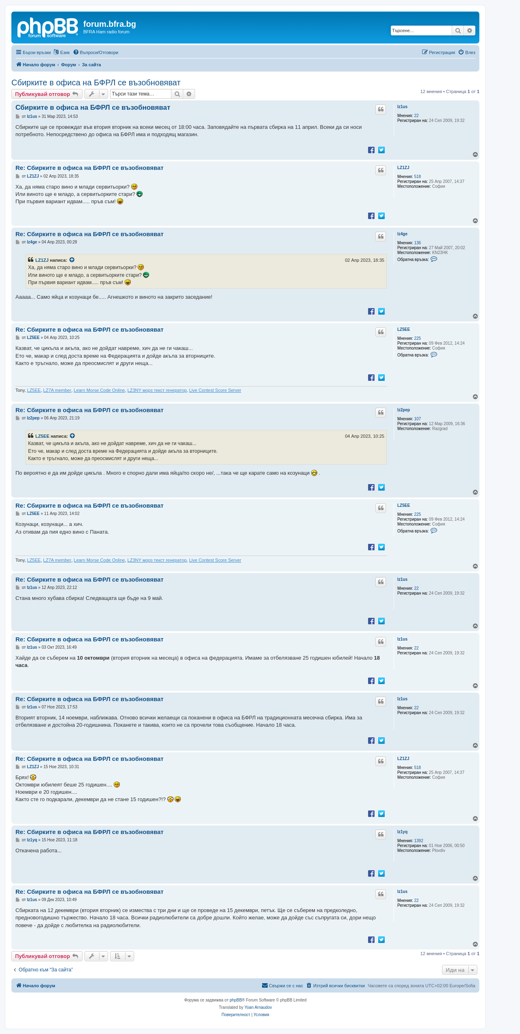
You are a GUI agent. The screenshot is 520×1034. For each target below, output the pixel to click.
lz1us (402, 106)
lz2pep (403, 410)
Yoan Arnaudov (258, 1007)
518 (417, 176)
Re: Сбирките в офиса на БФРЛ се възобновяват (89, 167)
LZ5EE (403, 329)
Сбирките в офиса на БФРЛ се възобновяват (95, 82)
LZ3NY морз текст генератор (157, 390)
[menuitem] (96, 52)
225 (417, 338)
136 (417, 243)
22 (416, 115)
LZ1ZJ (403, 167)
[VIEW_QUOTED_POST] (72, 260)
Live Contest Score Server (215, 390)
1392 (418, 840)
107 (417, 419)
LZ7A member (57, 390)
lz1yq (402, 832)
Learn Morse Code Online (99, 390)
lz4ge (402, 234)
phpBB (236, 1000)
